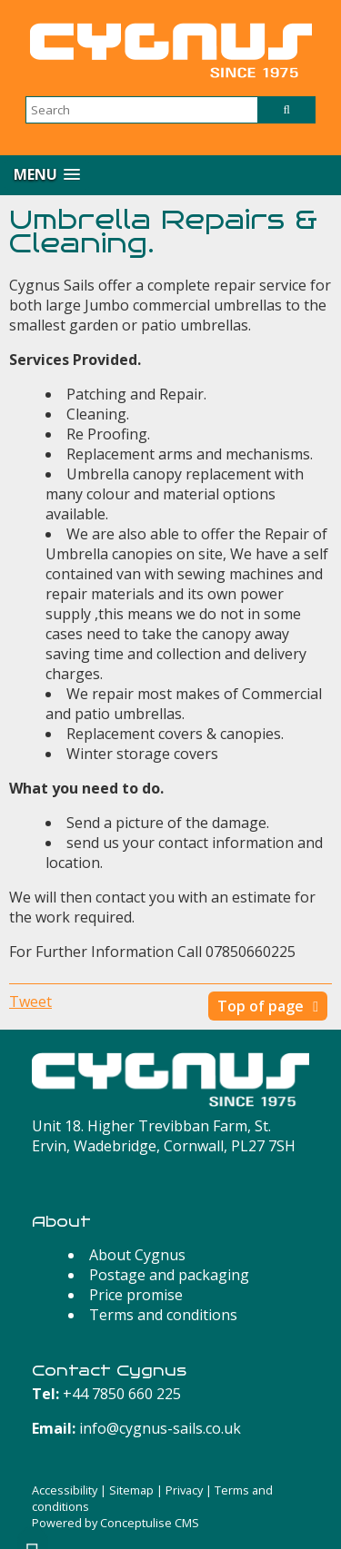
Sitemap (131, 1490)
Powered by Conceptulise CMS (115, 1522)
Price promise (136, 1295)
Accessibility (64, 1490)
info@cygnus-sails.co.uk (160, 1428)
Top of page (260, 1006)
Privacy (184, 1490)
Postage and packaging (169, 1275)
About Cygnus (137, 1255)
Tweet (30, 1001)
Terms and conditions (163, 1315)
